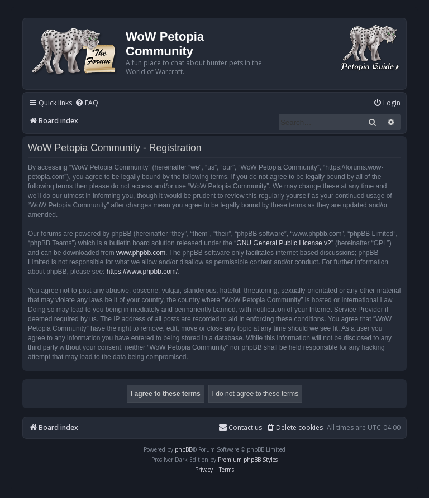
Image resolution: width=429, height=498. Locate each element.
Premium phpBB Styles (248, 459)
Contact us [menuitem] (240, 427)
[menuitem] (86, 103)
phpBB (183, 449)
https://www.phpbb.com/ (142, 271)
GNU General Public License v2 (283, 243)
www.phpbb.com (140, 253)
